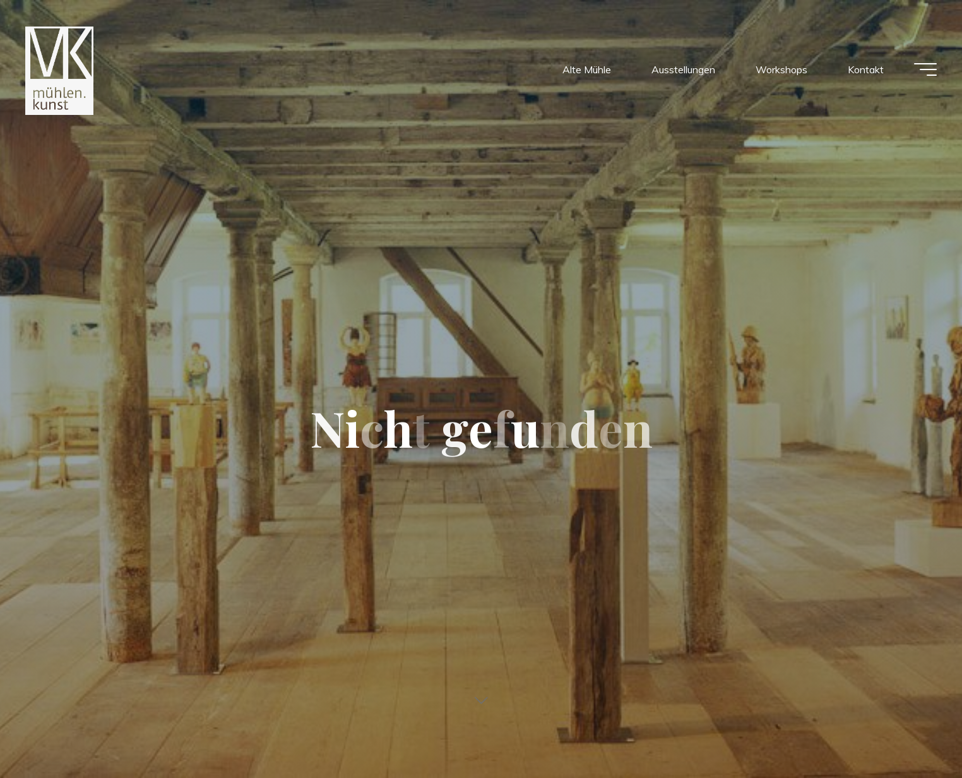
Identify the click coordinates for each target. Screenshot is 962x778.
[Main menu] (925, 69)
